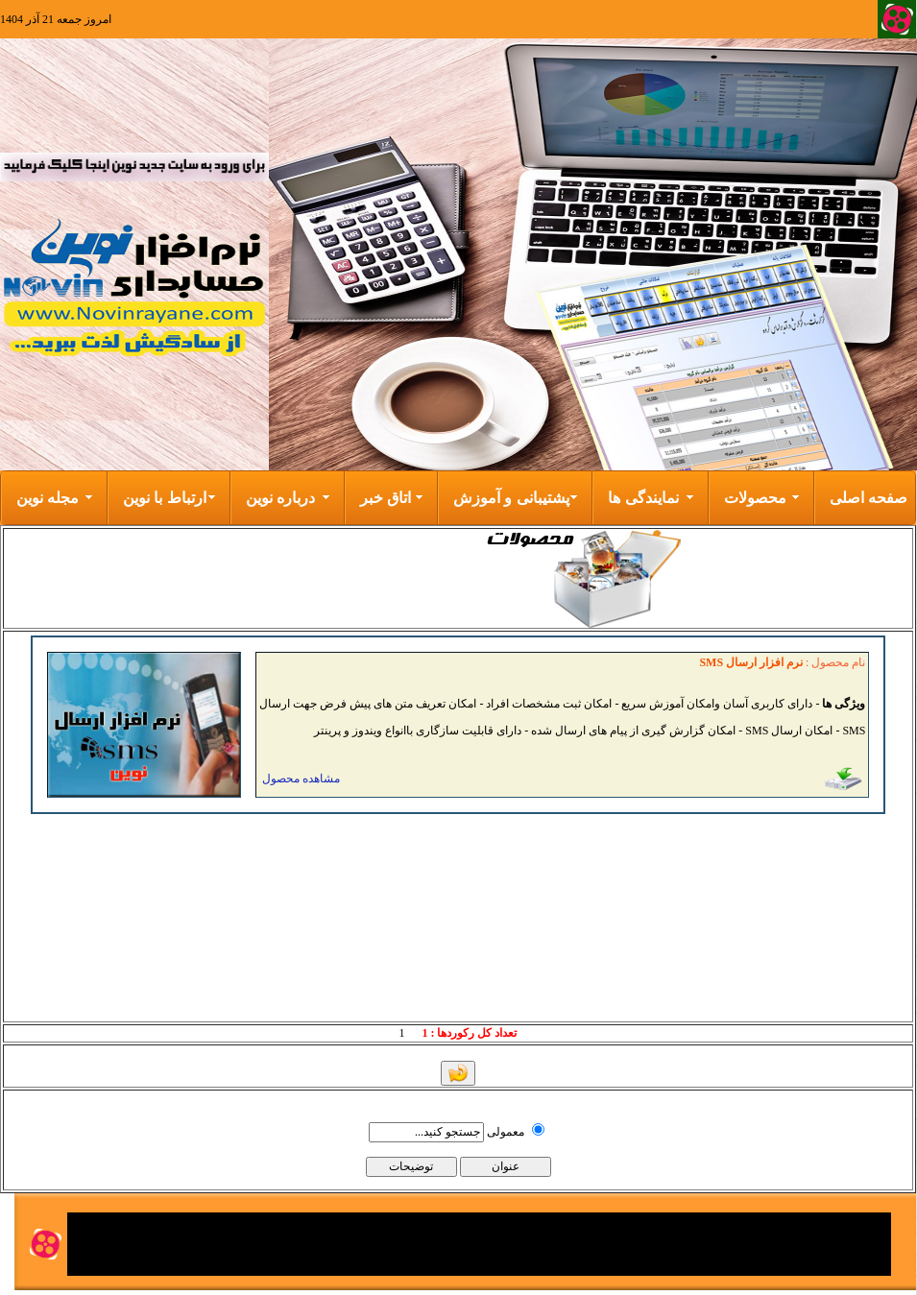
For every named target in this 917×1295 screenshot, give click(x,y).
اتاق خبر (385, 498)
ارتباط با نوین (164, 498)
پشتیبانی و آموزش (511, 498)
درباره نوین (280, 498)
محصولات (755, 498)
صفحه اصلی (868, 498)
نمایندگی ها (643, 498)
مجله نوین (47, 498)
